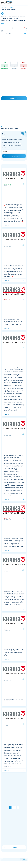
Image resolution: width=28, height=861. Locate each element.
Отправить (15, 156)
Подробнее (6, 225)
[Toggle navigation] (25, 2)
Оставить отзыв (14, 98)
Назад (15, 847)
